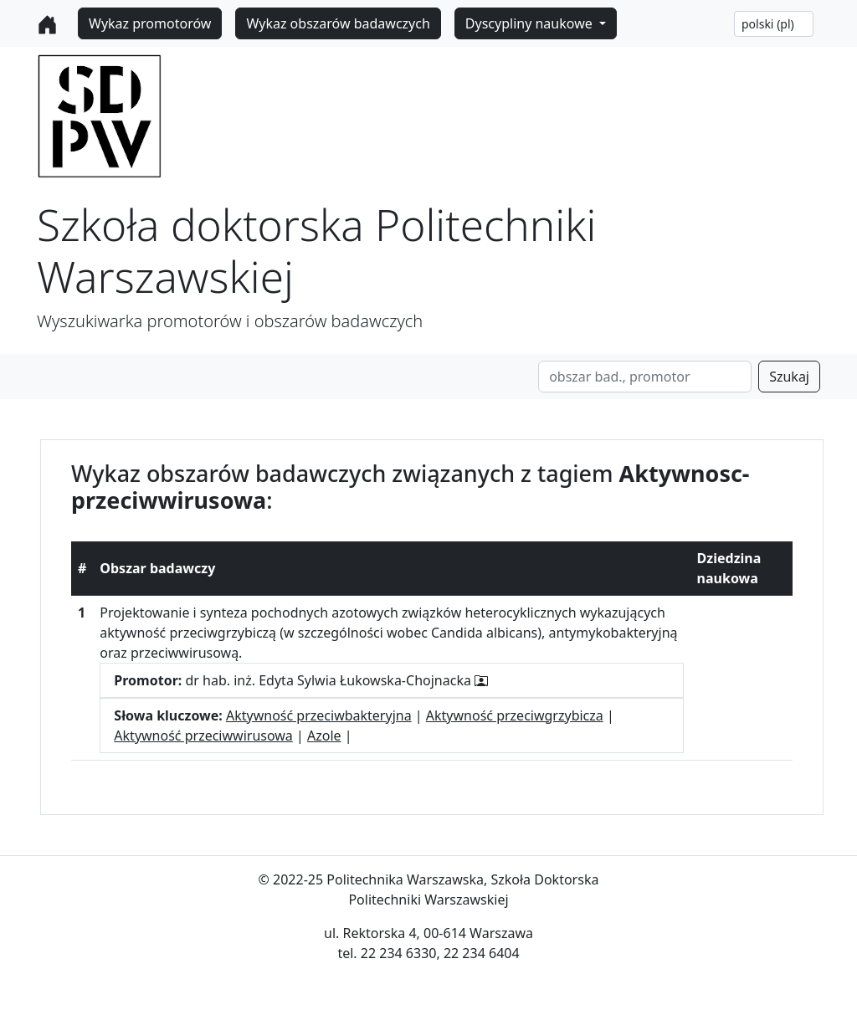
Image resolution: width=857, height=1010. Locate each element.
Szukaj (789, 376)
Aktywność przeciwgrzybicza (514, 715)
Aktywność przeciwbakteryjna (319, 715)
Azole (324, 735)
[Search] (645, 376)
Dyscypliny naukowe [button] (530, 23)
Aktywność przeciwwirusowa (203, 735)
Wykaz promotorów (150, 23)
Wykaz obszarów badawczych (337, 23)
